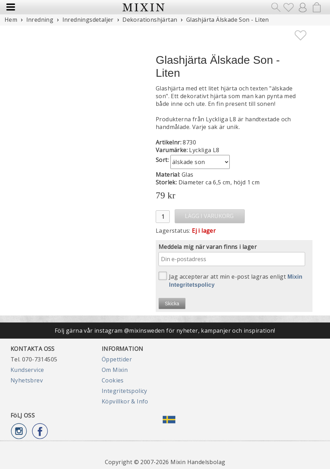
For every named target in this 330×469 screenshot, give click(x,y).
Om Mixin (115, 370)
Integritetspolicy (124, 391)
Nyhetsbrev (27, 380)
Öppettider (117, 359)
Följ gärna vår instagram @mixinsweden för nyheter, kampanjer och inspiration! (165, 330)
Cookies (113, 380)
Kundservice (27, 370)
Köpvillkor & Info (125, 401)
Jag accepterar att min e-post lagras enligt (231, 280)
